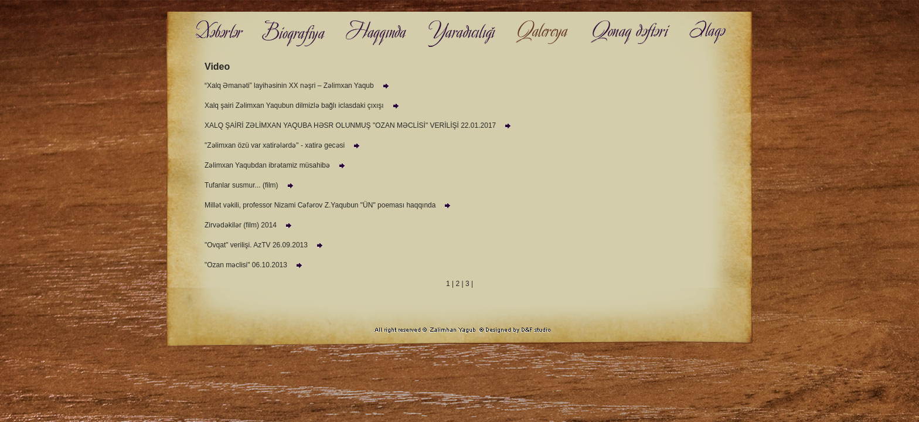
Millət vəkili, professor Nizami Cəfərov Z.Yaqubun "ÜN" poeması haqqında (329, 205)
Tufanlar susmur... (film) (250, 185)
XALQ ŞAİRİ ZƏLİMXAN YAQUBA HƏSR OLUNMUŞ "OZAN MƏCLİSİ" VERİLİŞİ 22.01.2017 (359, 125)
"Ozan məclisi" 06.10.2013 (255, 265)
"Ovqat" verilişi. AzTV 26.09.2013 (265, 245)
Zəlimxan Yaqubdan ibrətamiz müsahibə (276, 165)
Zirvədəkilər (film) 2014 (249, 225)
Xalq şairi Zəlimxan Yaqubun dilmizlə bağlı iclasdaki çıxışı (303, 105)
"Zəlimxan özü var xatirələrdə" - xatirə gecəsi (283, 145)
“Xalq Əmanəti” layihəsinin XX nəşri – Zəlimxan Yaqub (298, 85)
